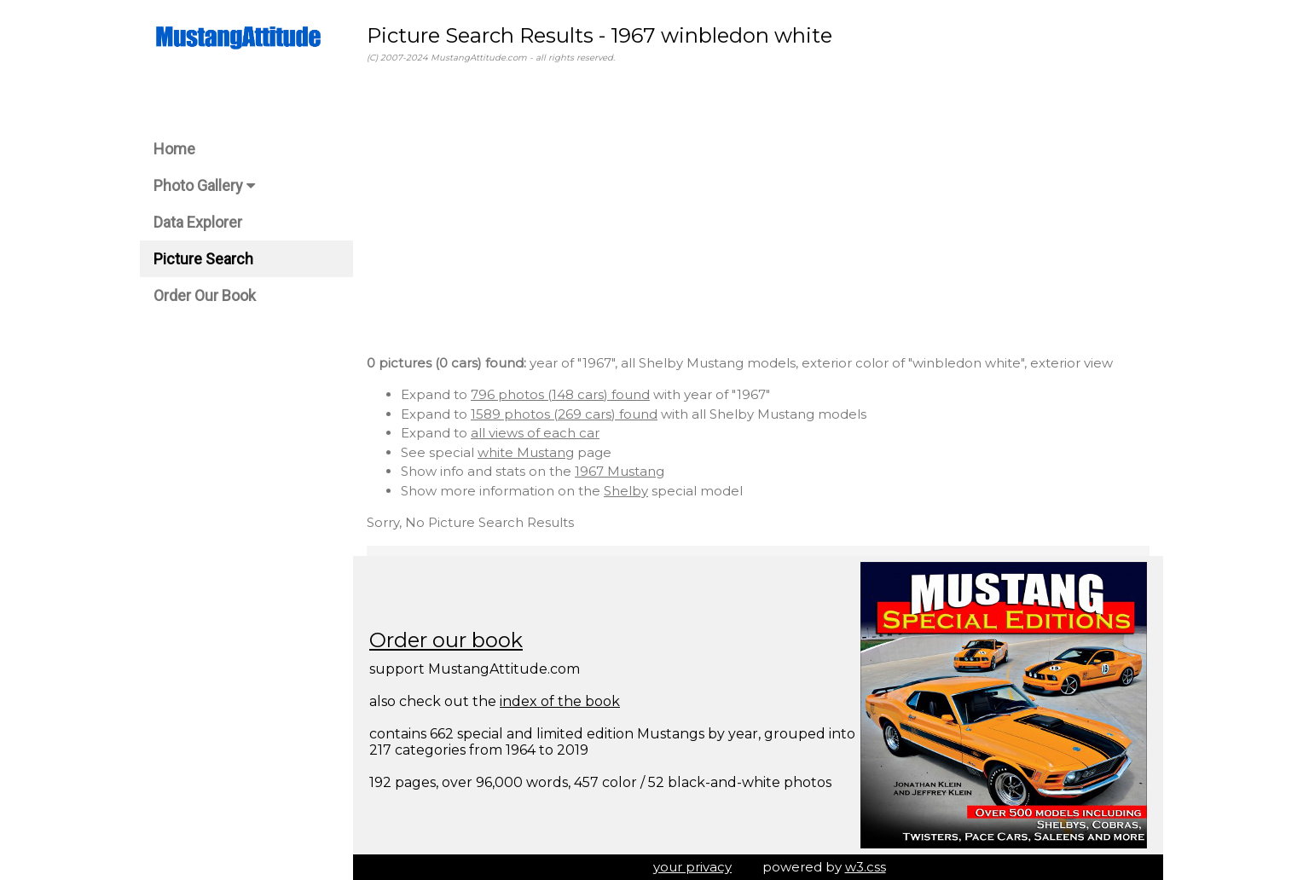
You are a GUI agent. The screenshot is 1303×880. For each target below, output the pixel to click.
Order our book (446, 640)
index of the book (560, 701)
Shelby (626, 491)
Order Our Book (204, 295)
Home (174, 149)
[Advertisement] (758, 212)
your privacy (692, 867)
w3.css (865, 867)
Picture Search (203, 259)
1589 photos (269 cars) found (564, 414)
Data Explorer (197, 222)
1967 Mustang (619, 471)
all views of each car (535, 433)
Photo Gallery (204, 185)
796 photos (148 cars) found (560, 394)
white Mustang (526, 452)
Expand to (436, 394)
